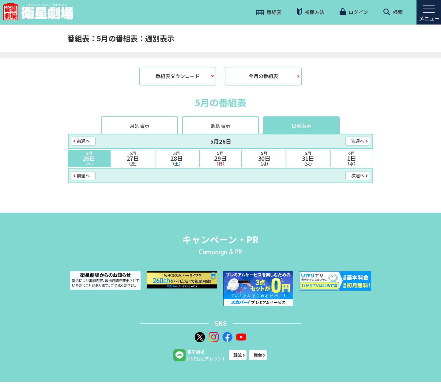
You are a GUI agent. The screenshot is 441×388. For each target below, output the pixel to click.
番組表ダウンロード (178, 76)
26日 (89, 158)
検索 (393, 12)
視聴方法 (310, 12)
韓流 (237, 355)
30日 (264, 158)
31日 (308, 158)
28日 (177, 158)
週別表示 (220, 125)
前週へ (83, 141)
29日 (221, 158)
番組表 (268, 12)
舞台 (258, 355)
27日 (133, 158)
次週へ (357, 141)
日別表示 (301, 125)
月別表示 (139, 125)
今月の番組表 (263, 76)
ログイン (354, 12)
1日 (352, 158)
